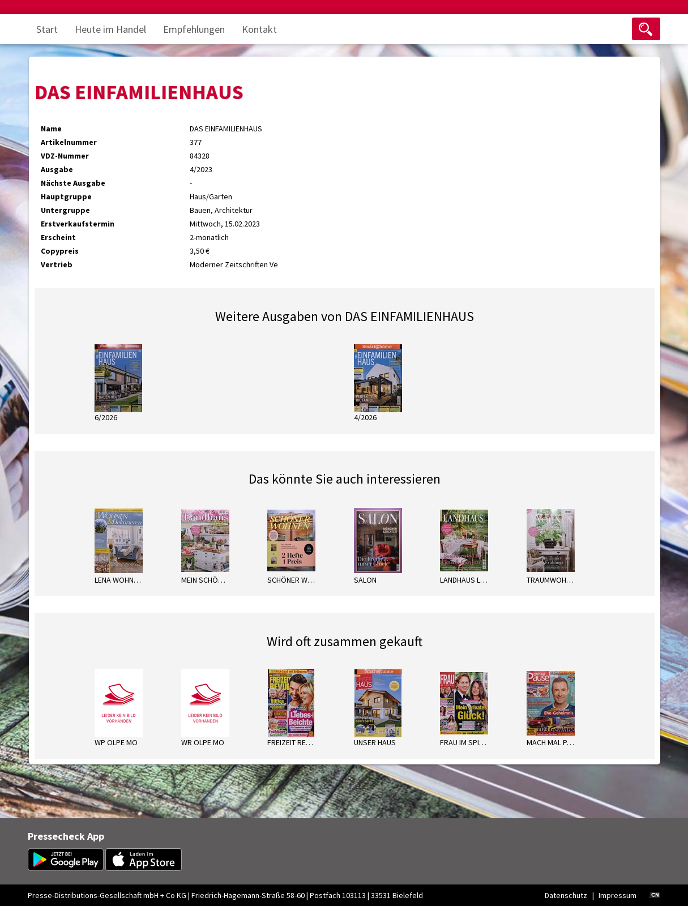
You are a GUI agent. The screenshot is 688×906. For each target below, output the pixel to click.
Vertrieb (56, 264)
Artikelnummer (69, 142)
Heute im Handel (110, 29)
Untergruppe (65, 210)
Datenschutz (566, 895)
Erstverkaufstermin (77, 224)
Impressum (617, 895)
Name (51, 128)
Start (47, 29)
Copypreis (60, 251)
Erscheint (58, 237)
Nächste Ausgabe (73, 183)
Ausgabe (57, 169)
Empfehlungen (194, 29)
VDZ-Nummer (65, 156)
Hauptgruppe (66, 196)
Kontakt (259, 29)
